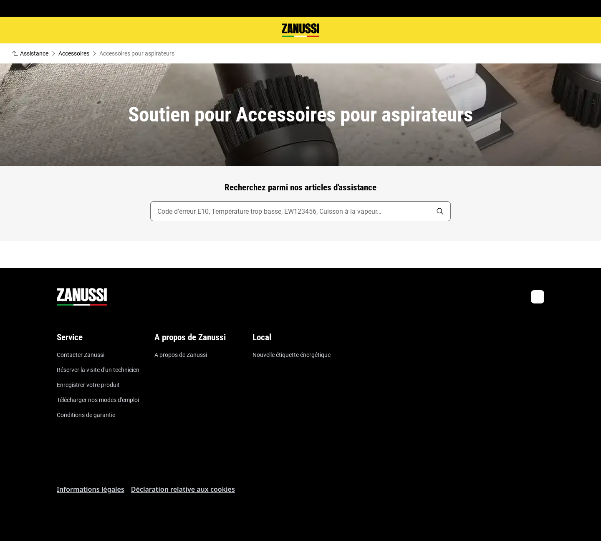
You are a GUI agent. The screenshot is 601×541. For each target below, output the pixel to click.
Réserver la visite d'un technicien (98, 370)
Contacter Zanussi (80, 354)
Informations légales (90, 489)
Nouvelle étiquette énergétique (292, 354)
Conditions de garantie (86, 415)
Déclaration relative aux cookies (183, 489)
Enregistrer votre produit (88, 385)
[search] (440, 211)
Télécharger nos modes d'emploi (98, 400)
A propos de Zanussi (180, 354)
